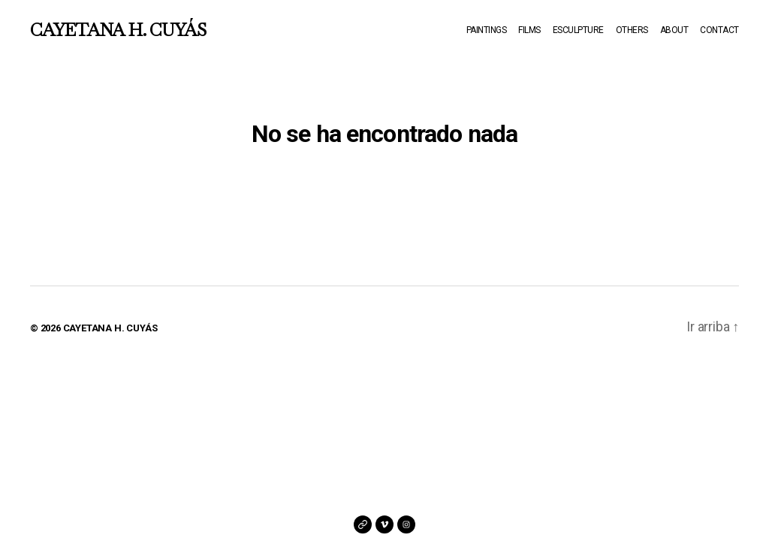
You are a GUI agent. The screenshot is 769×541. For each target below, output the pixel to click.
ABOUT (674, 30)
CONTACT (719, 30)
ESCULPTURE (578, 30)
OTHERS (632, 30)
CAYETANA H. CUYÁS (118, 30)
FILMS (529, 30)
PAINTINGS (486, 30)
